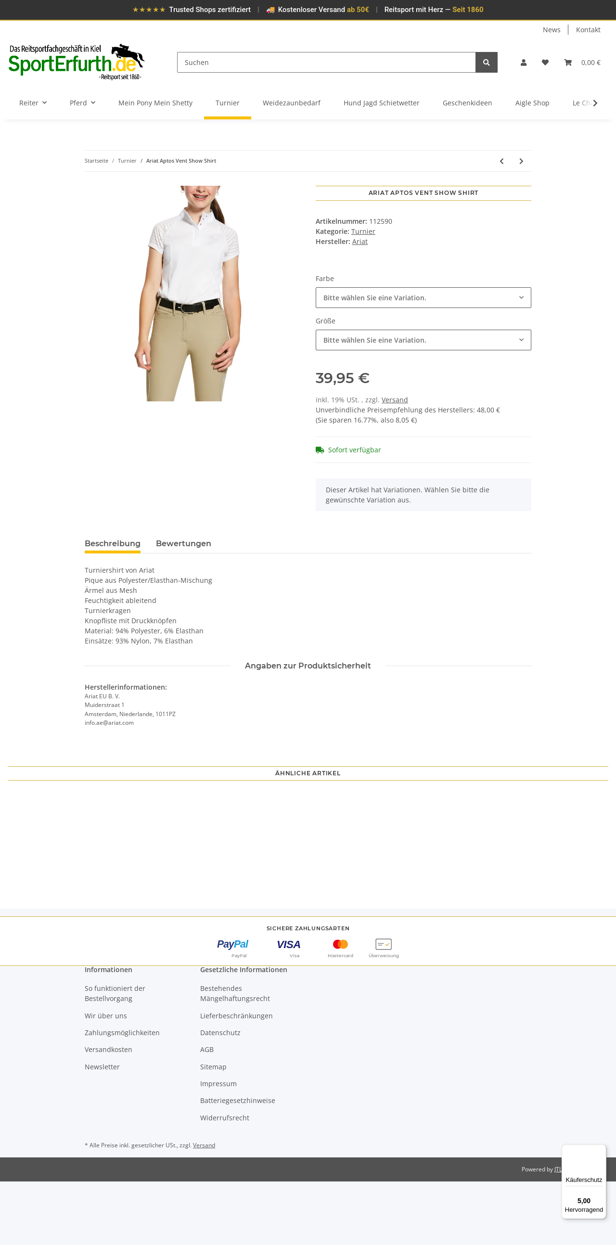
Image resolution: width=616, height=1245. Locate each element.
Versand (395, 399)
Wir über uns (106, 1078)
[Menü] (600, 1150)
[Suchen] (326, 62)
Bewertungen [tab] (183, 543)
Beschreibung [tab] (113, 543)
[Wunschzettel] (545, 62)
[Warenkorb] (582, 62)
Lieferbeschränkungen (236, 1078)
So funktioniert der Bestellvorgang (115, 1056)
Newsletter (102, 1129)
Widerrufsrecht (224, 1181)
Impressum (218, 1147)
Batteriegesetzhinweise (237, 1163)
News (552, 29)
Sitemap (213, 1129)
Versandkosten (108, 1112)
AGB (207, 1112)
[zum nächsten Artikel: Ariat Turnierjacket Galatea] (521, 161)
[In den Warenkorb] (92, 180)
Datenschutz (220, 1096)
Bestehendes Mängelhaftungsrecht (235, 1056)
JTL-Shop (566, 1233)
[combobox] (423, 297)
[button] (523, 62)
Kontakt (588, 29)
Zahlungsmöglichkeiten (122, 1096)
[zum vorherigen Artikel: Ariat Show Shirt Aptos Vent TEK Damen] (502, 161)
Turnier (363, 231)
